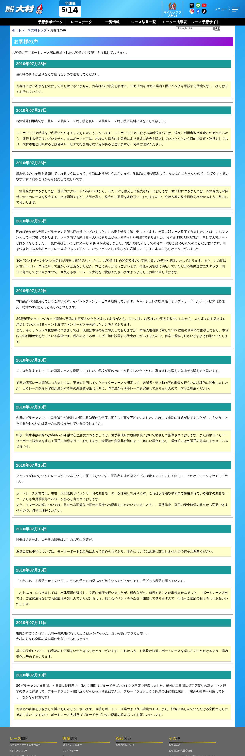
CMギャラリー (70, 750)
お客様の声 (175, 744)
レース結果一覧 (143, 22)
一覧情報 (112, 22)
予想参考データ (50, 22)
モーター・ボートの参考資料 (25, 744)
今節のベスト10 (18, 750)
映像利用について (125, 744)
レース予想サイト (205, 22)
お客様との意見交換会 (180, 750)
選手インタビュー (72, 744)
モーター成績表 (174, 22)
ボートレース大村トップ (29, 30)
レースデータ (81, 22)
